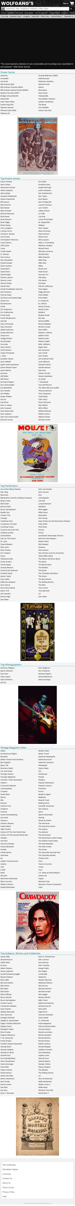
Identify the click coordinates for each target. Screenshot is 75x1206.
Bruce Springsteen (8, 509)
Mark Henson (44, 234)
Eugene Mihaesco (8, 1035)
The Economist (44, 835)
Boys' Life (4, 765)
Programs (64, 13)
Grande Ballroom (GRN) (48, 75)
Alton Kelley (5, 193)
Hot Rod (4, 840)
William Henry (44, 414)
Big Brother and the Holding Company (16, 498)
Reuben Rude (44, 315)
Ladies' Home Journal (9, 861)
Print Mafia (43, 297)
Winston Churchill (45, 1090)
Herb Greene (6, 350)
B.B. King (4, 492)
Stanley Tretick (44, 1064)
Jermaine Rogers (7, 382)
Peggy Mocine (44, 292)
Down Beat (5, 794)
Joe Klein (4, 1087)
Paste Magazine (44, 1023)
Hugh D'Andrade (7, 353)
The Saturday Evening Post (49, 852)
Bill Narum (5, 202)
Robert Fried (43, 335)
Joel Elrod (4, 402)
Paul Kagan (43, 289)
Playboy (41, 780)
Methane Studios (45, 245)
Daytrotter (5, 98)
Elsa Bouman (6, 303)
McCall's (4, 875)
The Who (42, 585)
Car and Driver (7, 771)
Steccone (42, 370)
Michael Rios (43, 254)
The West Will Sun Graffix (48, 387)
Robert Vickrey (44, 1043)
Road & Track (43, 800)
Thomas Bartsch (45, 390)
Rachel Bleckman (45, 676)
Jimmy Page (5, 596)
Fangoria (4, 809)
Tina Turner (43, 588)
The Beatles (43, 567)
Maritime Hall (44, 84)
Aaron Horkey (6, 181)
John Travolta (43, 965)
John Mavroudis (7, 411)
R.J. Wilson (42, 303)
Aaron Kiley (5, 956)
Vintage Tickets (54, 13)
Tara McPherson (45, 385)
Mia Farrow (43, 985)
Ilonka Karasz (6, 1072)
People (41, 777)
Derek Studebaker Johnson (12, 289)
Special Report (44, 1061)
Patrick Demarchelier (47, 1026)
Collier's (4, 782)
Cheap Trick (5, 515)
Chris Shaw (5, 237)
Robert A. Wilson (45, 332)
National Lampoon (46, 762)
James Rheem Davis (9, 367)
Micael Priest (43, 248)
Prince (41, 532)
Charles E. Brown (8, 234)
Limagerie (26, 16)
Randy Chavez (44, 306)
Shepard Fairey (44, 364)
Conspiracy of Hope (9, 524)
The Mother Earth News (48, 840)
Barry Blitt (5, 980)
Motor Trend (43, 753)
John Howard (6, 408)
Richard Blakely (44, 324)
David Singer (6, 274)
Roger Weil (42, 347)
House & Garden (7, 843)
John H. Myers (6, 405)
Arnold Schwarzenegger (10, 974)
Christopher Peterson (9, 239)
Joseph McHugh (44, 187)
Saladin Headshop (45, 101)
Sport (40, 811)
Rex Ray (41, 318)
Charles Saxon (6, 1003)
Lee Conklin (43, 207)
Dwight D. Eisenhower (10, 1020)
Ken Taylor (42, 196)
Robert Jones (43, 338)
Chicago (4, 518)
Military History (7, 884)
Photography (29, 13)
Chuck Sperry (6, 242)
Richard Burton (44, 1038)
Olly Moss (42, 277)
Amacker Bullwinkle (9, 196)
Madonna (42, 977)
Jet (2, 858)
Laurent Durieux (45, 205)
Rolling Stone (43, 803)
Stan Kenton (43, 550)
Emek (3, 306)
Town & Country (45, 864)
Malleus (41, 225)
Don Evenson (6, 292)
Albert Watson (6, 968)
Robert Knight (44, 341)
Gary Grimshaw (7, 324)
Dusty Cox (5, 300)
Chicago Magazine (8, 777)
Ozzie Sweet (43, 1017)
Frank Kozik (5, 315)
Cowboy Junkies (7, 532)
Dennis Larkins (7, 277)
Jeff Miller (4, 376)
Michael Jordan (44, 991)
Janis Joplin (5, 579)
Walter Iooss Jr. (44, 1084)
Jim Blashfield (6, 387)
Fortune (4, 811)
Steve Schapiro (44, 1067)
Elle (2, 800)
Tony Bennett (43, 590)
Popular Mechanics (46, 782)
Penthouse (42, 774)
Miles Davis (43, 512)
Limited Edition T (57, 16)
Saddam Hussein (45, 1049)
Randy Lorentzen (45, 1032)
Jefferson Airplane (8, 582)
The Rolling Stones (46, 582)
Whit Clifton (43, 408)
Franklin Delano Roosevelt (11, 1043)
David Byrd (5, 268)
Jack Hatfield (6, 361)
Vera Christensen (45, 1078)
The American (44, 823)
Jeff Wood (5, 379)
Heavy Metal (6, 826)
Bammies (4, 495)
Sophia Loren (43, 1055)
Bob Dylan (5, 503)
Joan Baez (5, 599)
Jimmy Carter (6, 1084)
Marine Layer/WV (41, 13)
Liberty (3, 864)
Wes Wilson (43, 405)
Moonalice (42, 90)
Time (40, 861)
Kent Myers (43, 199)
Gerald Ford (5, 1055)
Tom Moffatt (43, 107)
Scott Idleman (44, 361)
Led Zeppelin (43, 498)
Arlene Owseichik (8, 199)
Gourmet (4, 817)
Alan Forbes (5, 184)
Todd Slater (43, 396)
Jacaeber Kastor (15, 16)
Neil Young (42, 518)
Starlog (41, 817)
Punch (41, 791)
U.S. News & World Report (49, 872)
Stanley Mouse (44, 367)
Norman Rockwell (45, 1014)
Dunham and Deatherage (11, 297)
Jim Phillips (5, 393)
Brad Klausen (6, 219)
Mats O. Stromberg (46, 242)
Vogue (41, 878)
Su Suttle (42, 379)
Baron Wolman (7, 671)
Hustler (4, 849)
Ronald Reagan (44, 1046)
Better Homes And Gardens (12, 759)
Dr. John (4, 541)
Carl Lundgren (6, 228)
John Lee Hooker (45, 489)
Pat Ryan (42, 283)
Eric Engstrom (6, 309)
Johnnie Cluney (7, 419)
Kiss (40, 495)
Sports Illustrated (45, 814)
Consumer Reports (8, 785)
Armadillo (5, 78)
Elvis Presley (6, 550)
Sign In (65, 3)
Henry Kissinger (7, 1064)
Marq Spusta (43, 239)
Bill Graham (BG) (7, 84)
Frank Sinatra (6, 561)
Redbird (41, 312)
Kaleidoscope (43, 78)
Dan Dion (4, 673)
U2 (39, 593)
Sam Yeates (43, 356)
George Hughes (7, 1049)
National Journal (45, 759)
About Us (6, 1183)
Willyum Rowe (44, 417)
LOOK (3, 870)
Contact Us (7, 1178)
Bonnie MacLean (7, 213)
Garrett (4, 321)
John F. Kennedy (7, 1093)
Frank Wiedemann (8, 318)
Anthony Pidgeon (8, 668)
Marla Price (43, 237)
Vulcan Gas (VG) (44, 110)
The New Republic (45, 843)
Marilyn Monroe (45, 980)
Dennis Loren (6, 280)
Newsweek (42, 765)
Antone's (4, 75)
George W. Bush (7, 1052)
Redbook (42, 797)
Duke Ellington (7, 544)
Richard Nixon (44, 1041)
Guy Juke (4, 344)
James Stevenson (8, 1078)
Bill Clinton (5, 985)
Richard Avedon (44, 1035)
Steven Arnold (44, 373)
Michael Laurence (45, 251)
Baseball (4, 756)
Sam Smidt (42, 353)
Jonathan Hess (44, 184)
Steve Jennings (44, 679)
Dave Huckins (6, 266)
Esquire (4, 803)
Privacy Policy (9, 1192)
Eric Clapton (5, 553)
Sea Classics (43, 809)
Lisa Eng (41, 216)
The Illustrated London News (50, 838)
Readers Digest (44, 794)
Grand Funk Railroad (9, 570)
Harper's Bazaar (7, 823)
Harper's (4, 820)
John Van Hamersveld (9, 417)
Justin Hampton (44, 190)
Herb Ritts (5, 1067)
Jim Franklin (5, 390)
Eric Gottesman (7, 312)
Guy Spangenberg (8, 1058)
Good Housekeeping (9, 814)
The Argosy (43, 829)
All (3, 9)
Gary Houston (6, 327)
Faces (3, 556)
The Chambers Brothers (48, 573)
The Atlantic (43, 832)
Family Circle (6, 806)
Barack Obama (7, 977)
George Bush (6, 1046)
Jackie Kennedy (7, 1075)
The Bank (42, 104)
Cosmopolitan (6, 788)
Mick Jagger (43, 509)
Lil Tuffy (41, 213)
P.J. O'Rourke (43, 1020)
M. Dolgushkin (44, 222)
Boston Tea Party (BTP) (10, 93)
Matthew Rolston (45, 982)
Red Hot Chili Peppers (47, 538)
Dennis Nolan (6, 283)
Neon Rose (42, 93)
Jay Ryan (4, 373)
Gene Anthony (6, 679)
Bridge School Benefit (9, 96)
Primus (41, 529)
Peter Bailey (43, 295)
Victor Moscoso (44, 402)
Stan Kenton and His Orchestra (51, 553)
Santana (41, 547)
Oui (39, 771)
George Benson (7, 567)
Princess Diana (44, 1029)
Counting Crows (7, 527)
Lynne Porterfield (45, 219)
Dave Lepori (5, 676)
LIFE (2, 867)
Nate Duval (43, 271)
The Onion (42, 849)
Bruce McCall (6, 997)
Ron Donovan (44, 350)
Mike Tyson (43, 1000)
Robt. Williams (44, 344)
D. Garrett (5, 254)
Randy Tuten (43, 309)
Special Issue (43, 1058)
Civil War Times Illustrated (11, 780)
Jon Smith (42, 181)
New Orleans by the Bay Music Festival (54, 521)
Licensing (7, 1174)
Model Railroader (8, 887)
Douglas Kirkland (7, 1017)
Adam (3, 750)
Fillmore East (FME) (8, 110)
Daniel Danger (6, 263)
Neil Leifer (42, 1009)
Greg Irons (5, 335)
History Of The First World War (13, 832)
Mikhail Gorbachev (46, 1003)
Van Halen (42, 596)
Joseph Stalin (43, 968)
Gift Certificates (9, 1165)
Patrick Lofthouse (45, 286)
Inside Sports (6, 852)
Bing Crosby (5, 500)
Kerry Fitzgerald (44, 202)
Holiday (4, 838)
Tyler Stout (42, 399)
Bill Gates (4, 988)
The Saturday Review (47, 855)
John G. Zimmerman (46, 956)
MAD (3, 872)
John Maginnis (44, 668)
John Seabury (6, 414)
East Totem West (7, 101)
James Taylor (6, 576)
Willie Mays (43, 1087)
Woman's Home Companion (50, 884)
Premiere (42, 788)
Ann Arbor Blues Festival (11, 489)
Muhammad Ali (44, 1006)
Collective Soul (7, 521)
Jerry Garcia (5, 585)
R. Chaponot (43, 300)
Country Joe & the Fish (10, 529)
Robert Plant (43, 541)
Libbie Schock (44, 210)
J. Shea (3, 356)
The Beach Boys (44, 564)
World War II (43, 1093)
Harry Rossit (6, 347)
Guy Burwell (5, 341)
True (40, 870)
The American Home (46, 826)
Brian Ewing (5, 225)
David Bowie (6, 535)
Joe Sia (3, 399)
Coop (3, 248)
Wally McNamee (45, 1081)
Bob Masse (5, 207)
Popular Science (44, 785)
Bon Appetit (5, 762)
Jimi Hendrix (6, 593)
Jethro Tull (5, 590)
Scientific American (46, 806)
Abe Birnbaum (6, 959)
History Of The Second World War (14, 835)
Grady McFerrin (7, 332)
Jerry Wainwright (7, 385)
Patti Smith (42, 524)
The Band (42, 561)
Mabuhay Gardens (46, 81)
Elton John (5, 547)
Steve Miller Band (45, 556)
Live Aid (41, 500)
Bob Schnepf (6, 210)
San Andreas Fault (45, 358)
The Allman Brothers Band (49, 559)
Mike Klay (42, 263)
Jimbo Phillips (6, 396)
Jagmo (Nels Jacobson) (10, 364)
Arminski (4, 81)
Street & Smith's (45, 820)
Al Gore (4, 965)
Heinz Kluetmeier (8, 1061)
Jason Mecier (6, 370)
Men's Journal (6, 881)
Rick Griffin (42, 329)
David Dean (5, 271)
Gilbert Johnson (7, 329)
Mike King (42, 260)
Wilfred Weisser (44, 411)
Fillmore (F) (5, 113)
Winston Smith (44, 419)
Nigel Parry (43, 1012)
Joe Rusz (4, 1090)
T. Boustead (43, 382)
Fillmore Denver (7, 107)
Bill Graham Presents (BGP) (12, 87)
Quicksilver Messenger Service (50, 535)
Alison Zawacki (7, 190)
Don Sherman (6, 1014)
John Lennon (43, 492)
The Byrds (42, 570)
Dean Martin (6, 1009)
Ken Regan (42, 971)
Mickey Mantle (44, 997)
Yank (40, 887)
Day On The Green (8, 538)
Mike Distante (44, 257)
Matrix (41, 87)
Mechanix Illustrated (9, 878)
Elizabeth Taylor (7, 1029)
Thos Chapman (44, 393)
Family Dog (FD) (7, 104)
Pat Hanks (42, 280)
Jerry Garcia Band (8, 588)
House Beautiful (7, 846)
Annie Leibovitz (7, 971)
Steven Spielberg (45, 376)
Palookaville (43, 96)
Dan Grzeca (5, 257)
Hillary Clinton (6, 1070)
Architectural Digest (9, 753)
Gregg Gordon (6, 338)
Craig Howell (6, 251)
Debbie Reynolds (7, 1012)
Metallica (42, 506)
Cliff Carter (5, 245)
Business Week (7, 768)
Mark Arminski (44, 231)
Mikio (40, 266)
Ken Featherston (45, 193)
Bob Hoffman (6, 994)
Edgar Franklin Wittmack (11, 1023)
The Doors (42, 576)
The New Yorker (44, 846)
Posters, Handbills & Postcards (12, 13)
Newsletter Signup (10, 1169)
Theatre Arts (43, 858)
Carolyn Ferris (6, 231)
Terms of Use (8, 1188)
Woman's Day (44, 881)
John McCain (43, 962)
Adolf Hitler (5, 962)
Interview (4, 855)
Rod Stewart (43, 544)
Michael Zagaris (44, 673)
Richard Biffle (43, 321)
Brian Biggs (5, 222)
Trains (41, 867)
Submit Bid (35, 16)
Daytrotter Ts (68, 16)
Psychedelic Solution (46, 98)
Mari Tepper (43, 228)
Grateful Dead (6, 573)
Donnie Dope (6, 295)
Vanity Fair (42, 875)
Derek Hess (5, 286)
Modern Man (43, 750)
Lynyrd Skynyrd (44, 503)
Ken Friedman (44, 671)
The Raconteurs (44, 579)
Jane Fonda (5, 1081)
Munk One (42, 268)
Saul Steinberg (44, 1052)
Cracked (4, 791)
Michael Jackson (44, 988)
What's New (45, 16)
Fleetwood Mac (7, 559)
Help (5, 1196)
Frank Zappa (6, 564)
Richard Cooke (44, 327)
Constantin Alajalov (8, 1006)
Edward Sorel (6, 1026)
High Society (6, 829)
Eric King (5, 16)
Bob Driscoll (5, 205)
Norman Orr (43, 274)
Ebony (3, 797)
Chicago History (7, 774)
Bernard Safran (7, 982)
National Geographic (46, 756)
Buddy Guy (5, 512)
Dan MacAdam (7, 260)
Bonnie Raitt (6, 506)
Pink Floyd (42, 527)
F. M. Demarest (7, 1038)
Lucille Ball (42, 974)
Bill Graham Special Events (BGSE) (14, 90)
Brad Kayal (5, 216)
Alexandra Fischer (8, 187)
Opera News (43, 768)
